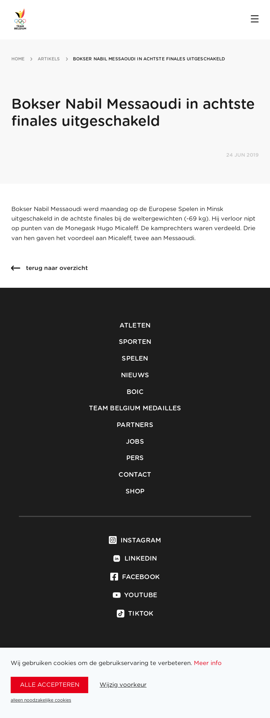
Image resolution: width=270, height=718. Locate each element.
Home (18, 59)
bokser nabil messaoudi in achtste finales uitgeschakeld (149, 59)
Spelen (135, 359)
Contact (134, 475)
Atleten (135, 326)
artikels (49, 59)
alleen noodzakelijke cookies (41, 700)
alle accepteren (49, 685)
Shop (135, 491)
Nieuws (135, 375)
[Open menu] (255, 19)
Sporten (135, 342)
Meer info (208, 663)
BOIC (135, 392)
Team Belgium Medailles (135, 408)
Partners (135, 425)
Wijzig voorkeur (123, 685)
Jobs (135, 442)
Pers (135, 458)
